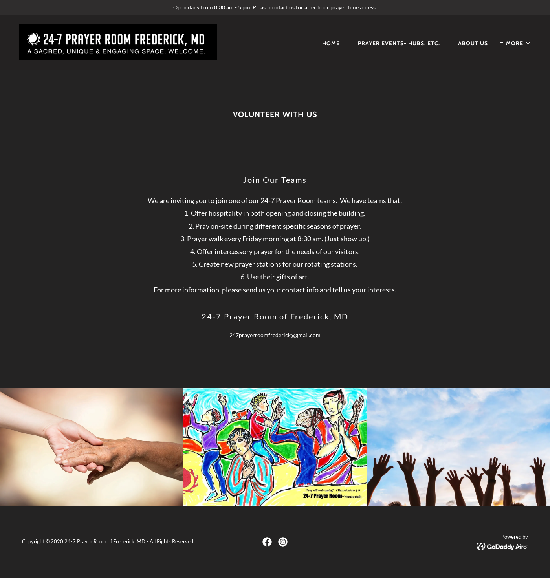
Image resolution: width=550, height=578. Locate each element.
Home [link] (331, 43)
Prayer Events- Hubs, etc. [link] (399, 43)
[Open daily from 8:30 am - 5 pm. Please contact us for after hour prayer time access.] (275, 7)
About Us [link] (473, 43)
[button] (515, 43)
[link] (118, 41)
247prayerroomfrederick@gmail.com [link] (275, 335)
